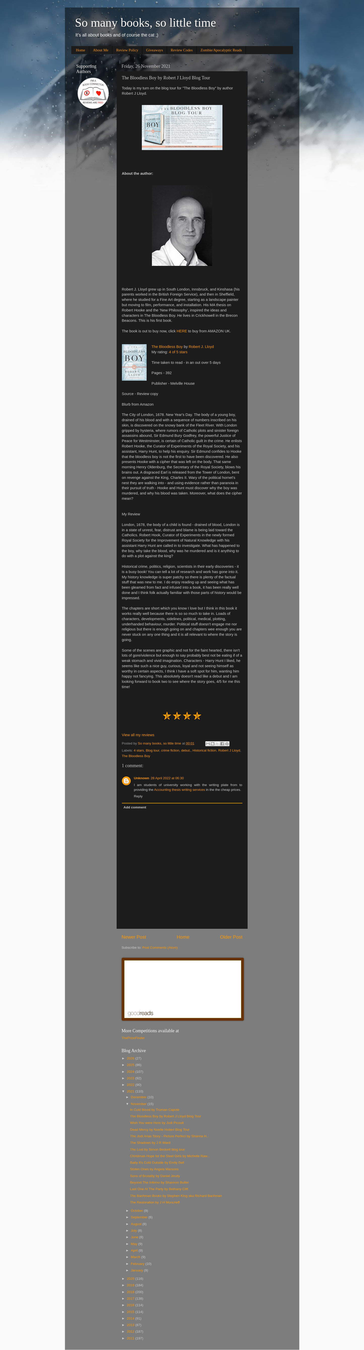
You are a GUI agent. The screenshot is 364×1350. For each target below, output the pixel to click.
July (134, 1230)
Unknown (141, 778)
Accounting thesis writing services (179, 790)
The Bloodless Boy (167, 347)
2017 (131, 1298)
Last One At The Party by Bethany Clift (159, 1189)
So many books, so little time (145, 22)
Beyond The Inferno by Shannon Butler (159, 1182)
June (135, 1237)
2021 (131, 1091)
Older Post (231, 937)
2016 (131, 1305)
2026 (131, 1058)
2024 (131, 1072)
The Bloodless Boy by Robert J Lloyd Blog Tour (165, 1116)
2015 (131, 1312)
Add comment (134, 807)
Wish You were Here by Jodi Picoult (157, 1123)
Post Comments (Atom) (160, 947)
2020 (131, 1279)
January (137, 1270)
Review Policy (127, 50)
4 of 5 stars (178, 352)
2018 (131, 1292)
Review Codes (182, 50)
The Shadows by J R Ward (150, 1143)
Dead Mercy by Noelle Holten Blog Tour (159, 1129)
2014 (131, 1318)
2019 (131, 1285)
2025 (131, 1065)
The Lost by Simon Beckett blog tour (157, 1149)
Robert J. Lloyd (201, 347)
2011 (131, 1338)
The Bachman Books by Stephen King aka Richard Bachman (176, 1196)
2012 (131, 1331)
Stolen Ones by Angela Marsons (154, 1169)
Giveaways (154, 50)
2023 (131, 1078)
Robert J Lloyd (229, 750)
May (134, 1244)
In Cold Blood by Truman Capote (154, 1110)
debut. (186, 750)
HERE (182, 331)
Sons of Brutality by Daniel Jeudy (155, 1176)
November (139, 1104)
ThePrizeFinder (133, 1038)
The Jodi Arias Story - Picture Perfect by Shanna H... (169, 1136)
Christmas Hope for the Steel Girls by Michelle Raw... (170, 1156)
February (138, 1264)
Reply (138, 796)
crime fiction (170, 750)
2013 (131, 1325)
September (140, 1217)
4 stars (139, 750)
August (137, 1224)
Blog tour (152, 750)
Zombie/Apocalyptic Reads (221, 50)
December (139, 1097)
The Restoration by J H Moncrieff (155, 1202)
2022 (131, 1085)
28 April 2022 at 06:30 (167, 778)
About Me (100, 50)
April (135, 1250)
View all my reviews (138, 735)
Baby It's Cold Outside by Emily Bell (157, 1162)
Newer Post (134, 937)
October (137, 1211)
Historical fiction (204, 750)
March (136, 1257)
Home (80, 50)
